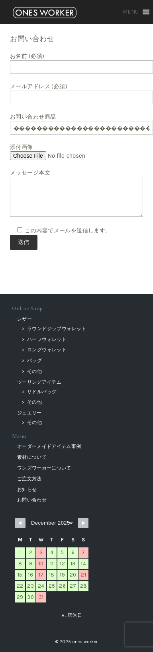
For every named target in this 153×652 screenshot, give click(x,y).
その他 (34, 371)
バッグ (34, 360)
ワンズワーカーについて (44, 468)
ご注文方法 (29, 479)
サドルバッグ (42, 391)
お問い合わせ (32, 500)
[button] (131, 12)
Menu (19, 437)
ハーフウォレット (47, 339)
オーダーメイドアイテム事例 (49, 446)
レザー (24, 319)
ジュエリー (29, 413)
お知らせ (27, 489)
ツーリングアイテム (39, 382)
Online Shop (27, 309)
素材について (32, 457)
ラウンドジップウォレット (56, 328)
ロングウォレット (47, 350)
